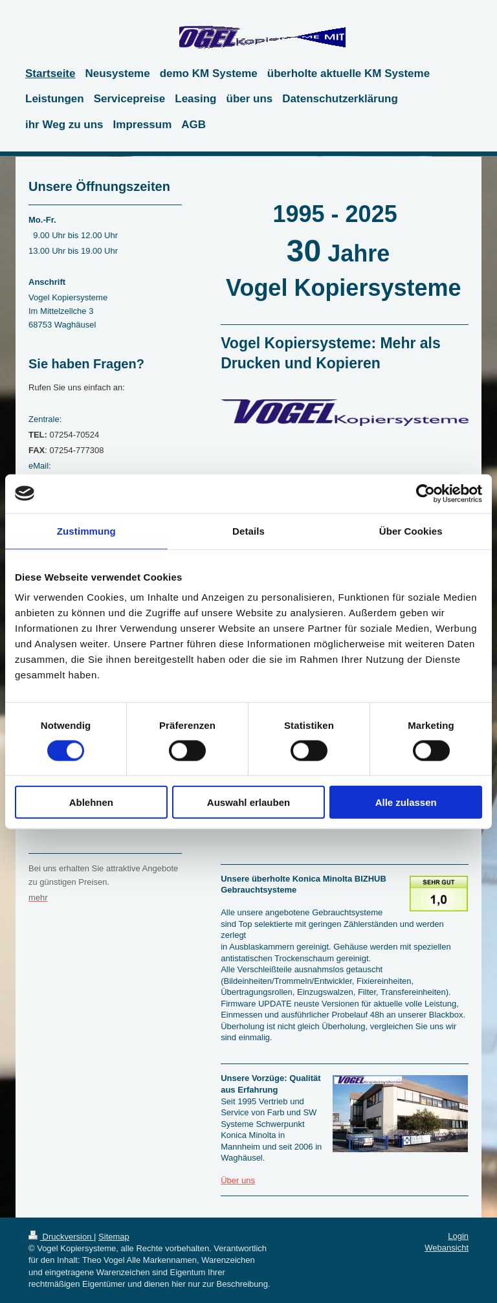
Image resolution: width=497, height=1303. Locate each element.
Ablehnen (91, 802)
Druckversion (61, 1237)
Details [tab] (248, 530)
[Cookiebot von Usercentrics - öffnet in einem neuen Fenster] (425, 493)
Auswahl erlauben (248, 802)
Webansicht (447, 1248)
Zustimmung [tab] (86, 530)
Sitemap (113, 1237)
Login (458, 1236)
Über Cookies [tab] (411, 530)
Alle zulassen (406, 802)
